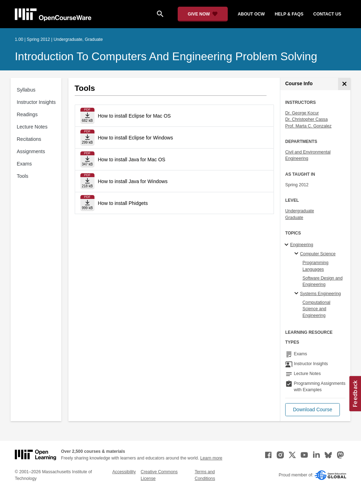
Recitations (29, 139)
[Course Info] (344, 84)
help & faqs (289, 14)
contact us (327, 14)
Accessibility (124, 471)
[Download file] (87, 116)
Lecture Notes (32, 127)
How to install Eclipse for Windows (135, 137)
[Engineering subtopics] (287, 245)
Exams (24, 164)
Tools (23, 176)
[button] (312, 409)
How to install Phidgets (123, 203)
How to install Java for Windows (133, 181)
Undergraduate (299, 210)
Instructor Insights (36, 102)
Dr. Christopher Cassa (306, 119)
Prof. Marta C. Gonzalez (308, 126)
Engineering (301, 244)
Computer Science (318, 253)
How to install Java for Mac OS (131, 159)
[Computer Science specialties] (297, 253)
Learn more (211, 458)
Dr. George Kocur (302, 113)
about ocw (251, 14)
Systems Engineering (320, 293)
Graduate (294, 217)
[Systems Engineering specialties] (297, 293)
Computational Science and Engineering (316, 309)
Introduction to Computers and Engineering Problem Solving (166, 56)
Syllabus (26, 90)
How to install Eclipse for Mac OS (134, 116)
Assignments (31, 151)
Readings (27, 114)
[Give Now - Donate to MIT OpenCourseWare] (203, 14)
